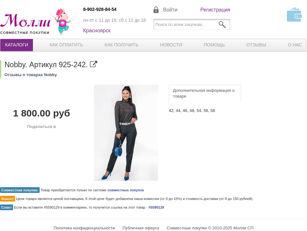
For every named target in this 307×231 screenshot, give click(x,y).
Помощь (214, 44)
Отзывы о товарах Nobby (30, 74)
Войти (170, 9)
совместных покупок (125, 190)
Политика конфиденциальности (84, 228)
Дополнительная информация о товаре (204, 93)
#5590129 (156, 207)
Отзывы (256, 44)
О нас (295, 44)
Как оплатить (66, 44)
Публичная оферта (140, 228)
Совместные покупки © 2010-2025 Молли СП (210, 228)
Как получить (121, 44)
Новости (171, 44)
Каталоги (16, 44)
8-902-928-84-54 (99, 9)
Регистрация (215, 9)
